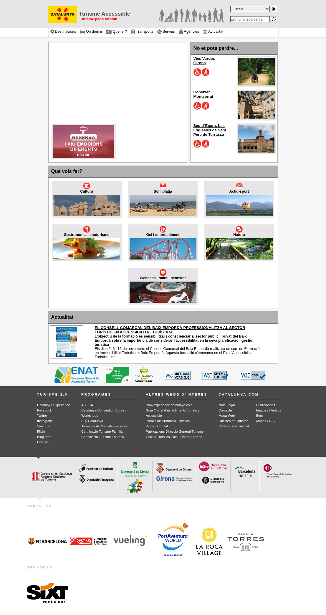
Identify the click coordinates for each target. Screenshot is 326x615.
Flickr (41, 431)
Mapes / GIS (265, 421)
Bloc (259, 415)
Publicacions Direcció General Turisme (174, 431)
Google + (44, 442)
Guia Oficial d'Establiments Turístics (172, 410)
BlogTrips (44, 437)
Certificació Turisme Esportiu (102, 437)
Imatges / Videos (268, 410)
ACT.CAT (88, 405)
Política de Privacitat (234, 426)
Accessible (154, 415)
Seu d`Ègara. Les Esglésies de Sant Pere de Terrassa (209, 130)
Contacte (225, 410)
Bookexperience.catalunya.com (169, 405)
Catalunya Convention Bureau (103, 410)
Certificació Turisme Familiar (102, 431)
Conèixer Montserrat (203, 94)
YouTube (43, 426)
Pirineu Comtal (157, 426)
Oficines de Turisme (233, 421)
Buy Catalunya (92, 421)
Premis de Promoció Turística (168, 421)
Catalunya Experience (53, 405)
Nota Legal (227, 405)
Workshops (89, 415)
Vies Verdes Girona (204, 60)
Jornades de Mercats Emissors (104, 426)
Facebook (44, 410)
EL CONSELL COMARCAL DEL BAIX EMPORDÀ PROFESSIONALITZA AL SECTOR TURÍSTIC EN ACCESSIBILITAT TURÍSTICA (170, 329)
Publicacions (265, 405)
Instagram (44, 421)
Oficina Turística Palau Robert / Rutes (174, 437)
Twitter (42, 415)
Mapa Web (227, 415)
